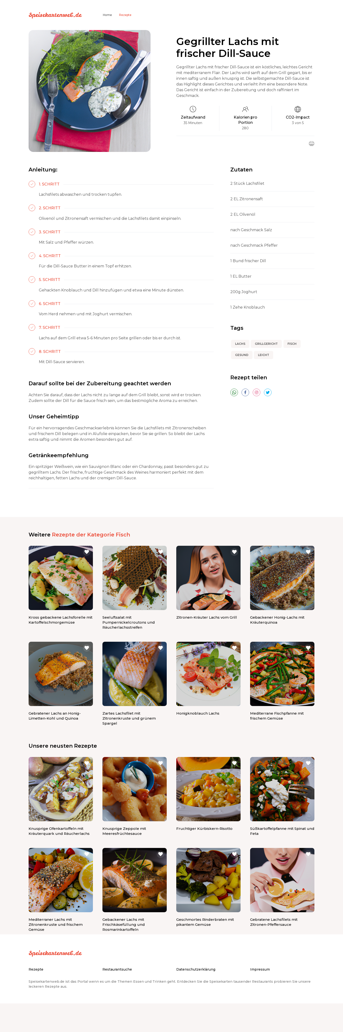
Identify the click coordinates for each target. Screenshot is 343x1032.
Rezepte (125, 15)
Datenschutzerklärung (195, 969)
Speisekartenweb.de (55, 15)
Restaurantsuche (117, 969)
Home (107, 15)
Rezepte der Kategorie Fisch (91, 534)
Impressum (260, 969)
